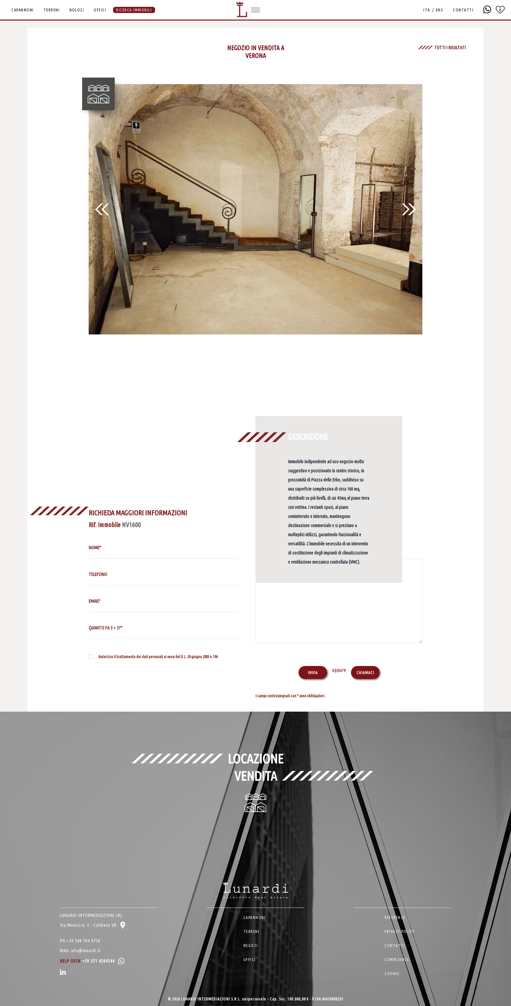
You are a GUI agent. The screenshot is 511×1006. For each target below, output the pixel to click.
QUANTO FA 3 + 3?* (105, 627)
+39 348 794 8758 (83, 940)
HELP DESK (92, 961)
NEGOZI (76, 10)
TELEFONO (98, 574)
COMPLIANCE (397, 959)
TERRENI (52, 10)
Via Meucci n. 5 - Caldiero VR (92, 925)
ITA (426, 10)
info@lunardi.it (86, 950)
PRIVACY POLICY (400, 931)
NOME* (95, 547)
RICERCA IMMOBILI (134, 10)
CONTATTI (463, 10)
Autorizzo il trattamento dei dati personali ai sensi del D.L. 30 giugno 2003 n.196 (158, 657)
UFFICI (100, 10)
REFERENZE (395, 917)
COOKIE (392, 973)
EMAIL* (94, 601)
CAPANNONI (22, 10)
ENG (440, 10)
